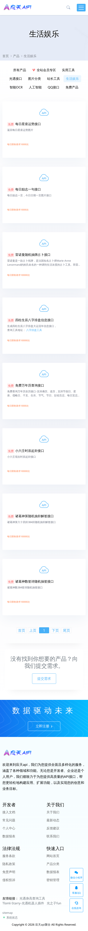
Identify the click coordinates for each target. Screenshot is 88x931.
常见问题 (8, 820)
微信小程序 (76, 875)
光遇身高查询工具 (32, 898)
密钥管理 (53, 880)
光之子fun (54, 903)
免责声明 (8, 872)
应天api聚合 (43, 924)
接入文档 (8, 812)
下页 (55, 630)
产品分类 (53, 864)
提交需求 (44, 679)
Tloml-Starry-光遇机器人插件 (23, 903)
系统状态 (10, 917)
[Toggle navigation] (81, 7)
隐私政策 (8, 864)
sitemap (7, 912)
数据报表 (8, 836)
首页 (5, 56)
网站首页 (53, 856)
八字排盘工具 (34, 341)
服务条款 (8, 856)
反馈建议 (53, 828)
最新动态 (53, 820)
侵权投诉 (8, 880)
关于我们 (53, 812)
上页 (32, 630)
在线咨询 (76, 905)
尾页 (66, 630)
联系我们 (53, 836)
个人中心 (8, 828)
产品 (16, 56)
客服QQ (76, 890)
